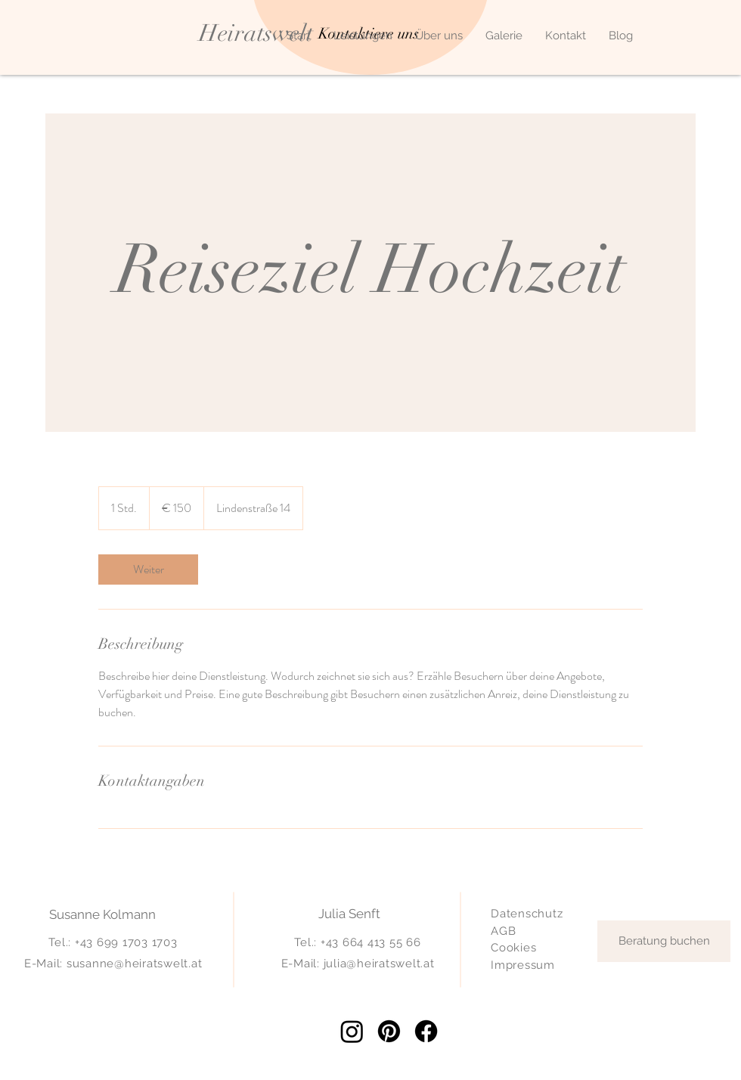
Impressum (523, 965)
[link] (148, 569)
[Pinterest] (389, 1031)
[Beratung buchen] (663, 941)
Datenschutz (527, 913)
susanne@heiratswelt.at (135, 963)
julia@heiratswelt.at (379, 963)
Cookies (513, 947)
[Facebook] (426, 1031)
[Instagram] (352, 1031)
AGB (503, 931)
